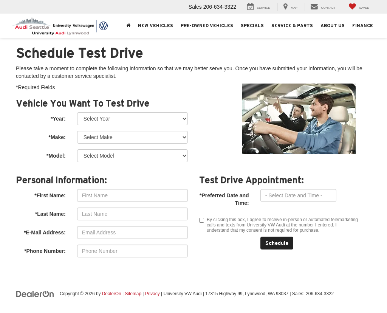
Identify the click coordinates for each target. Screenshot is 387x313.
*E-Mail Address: (45, 232)
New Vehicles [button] (155, 25)
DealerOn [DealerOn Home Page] (111, 293)
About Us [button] (332, 25)
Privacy (152, 293)
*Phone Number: (45, 251)
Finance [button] (362, 25)
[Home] (128, 26)
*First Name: (49, 195)
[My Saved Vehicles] (359, 7)
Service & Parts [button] (292, 25)
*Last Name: (50, 214)
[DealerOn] (35, 293)
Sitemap (133, 293)
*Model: (56, 156)
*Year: (58, 119)
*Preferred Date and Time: (224, 199)
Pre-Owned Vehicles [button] (207, 25)
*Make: (57, 137)
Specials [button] (252, 25)
